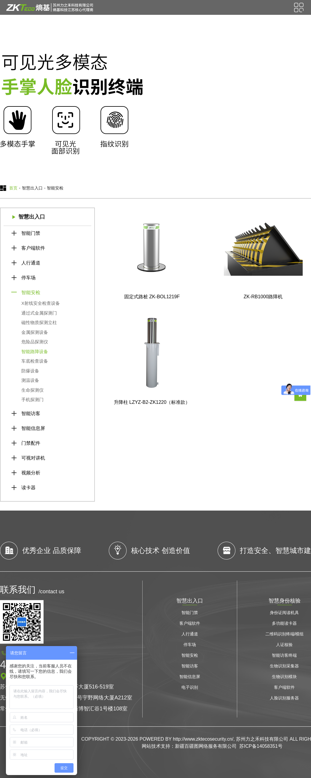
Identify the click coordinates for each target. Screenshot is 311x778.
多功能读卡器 (284, 623)
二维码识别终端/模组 (284, 634)
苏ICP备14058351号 (261, 746)
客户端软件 (33, 248)
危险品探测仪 (34, 341)
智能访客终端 (284, 655)
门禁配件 (30, 443)
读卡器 (28, 487)
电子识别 (189, 687)
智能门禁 (30, 233)
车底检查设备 (34, 361)
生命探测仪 (32, 390)
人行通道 (30, 262)
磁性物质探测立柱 (39, 322)
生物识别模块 (284, 676)
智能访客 (30, 413)
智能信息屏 (33, 428)
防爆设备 (30, 370)
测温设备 (30, 380)
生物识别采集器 (284, 666)
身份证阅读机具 (284, 612)
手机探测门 (32, 399)
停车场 (28, 277)
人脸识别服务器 (284, 698)
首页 (13, 188)
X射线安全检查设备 (40, 303)
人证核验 (284, 644)
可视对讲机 (33, 457)
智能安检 (30, 292)
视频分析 (30, 472)
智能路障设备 (34, 351)
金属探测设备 (34, 332)
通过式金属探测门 (39, 312)
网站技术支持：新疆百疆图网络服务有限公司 (189, 746)
